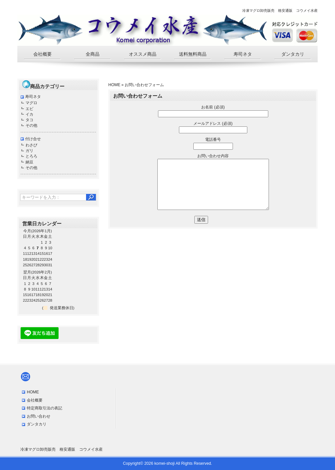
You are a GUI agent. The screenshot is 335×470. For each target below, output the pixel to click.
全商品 (92, 54)
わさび (31, 145)
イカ (29, 114)
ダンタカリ (292, 54)
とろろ (31, 156)
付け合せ (33, 139)
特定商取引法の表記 (44, 408)
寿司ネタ (243, 54)
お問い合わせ (38, 416)
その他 (31, 125)
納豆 (29, 162)
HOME (114, 85)
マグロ (31, 103)
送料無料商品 (192, 54)
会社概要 (42, 54)
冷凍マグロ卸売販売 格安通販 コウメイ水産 (61, 449)
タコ (29, 120)
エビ (29, 109)
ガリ (29, 151)
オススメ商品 (142, 54)
